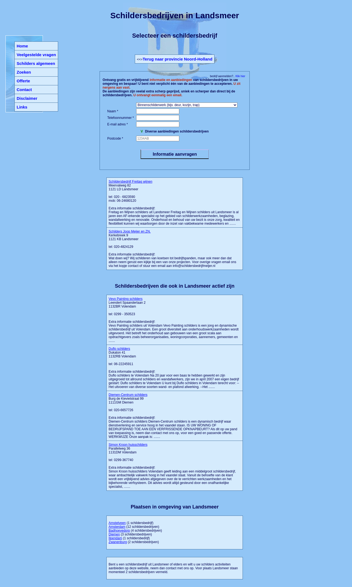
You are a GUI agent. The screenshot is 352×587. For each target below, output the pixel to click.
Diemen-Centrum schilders (128, 395)
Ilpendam (115, 538)
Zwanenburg (118, 542)
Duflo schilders (119, 349)
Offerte (23, 81)
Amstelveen (117, 523)
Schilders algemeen (36, 63)
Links (22, 107)
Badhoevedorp (119, 530)
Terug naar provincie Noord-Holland (178, 59)
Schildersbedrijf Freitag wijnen (130, 181)
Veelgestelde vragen (36, 54)
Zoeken (24, 72)
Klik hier (240, 76)
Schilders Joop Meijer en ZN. (130, 231)
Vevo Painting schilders (125, 299)
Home (22, 46)
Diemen (114, 534)
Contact (24, 89)
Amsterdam (117, 527)
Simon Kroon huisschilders (128, 445)
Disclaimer (27, 98)
